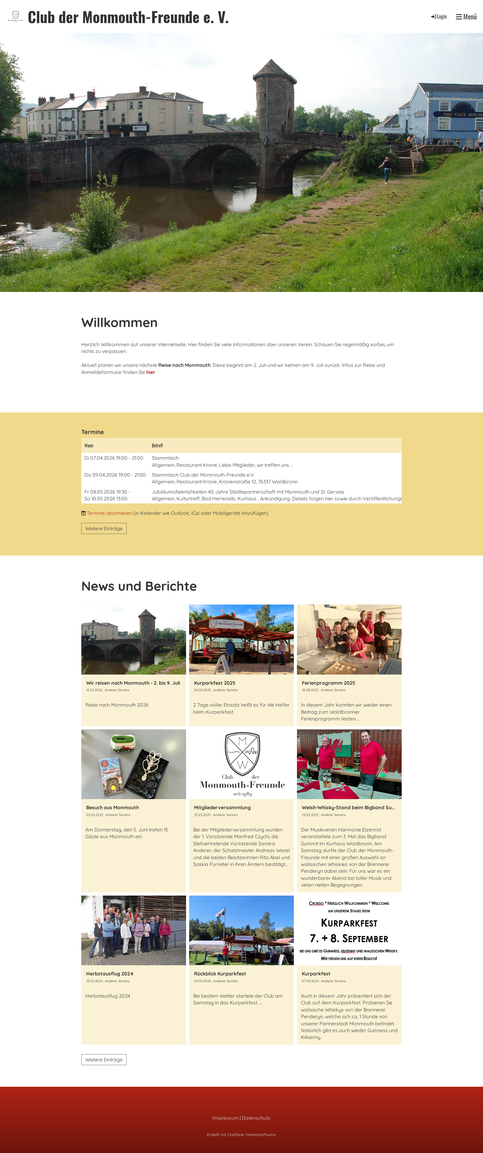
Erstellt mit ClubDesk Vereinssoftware (241, 1134)
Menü (466, 16)
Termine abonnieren (109, 513)
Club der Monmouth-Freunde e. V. (128, 16)
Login (438, 16)
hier (150, 372)
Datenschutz (256, 1118)
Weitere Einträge (104, 528)
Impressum (225, 1118)
